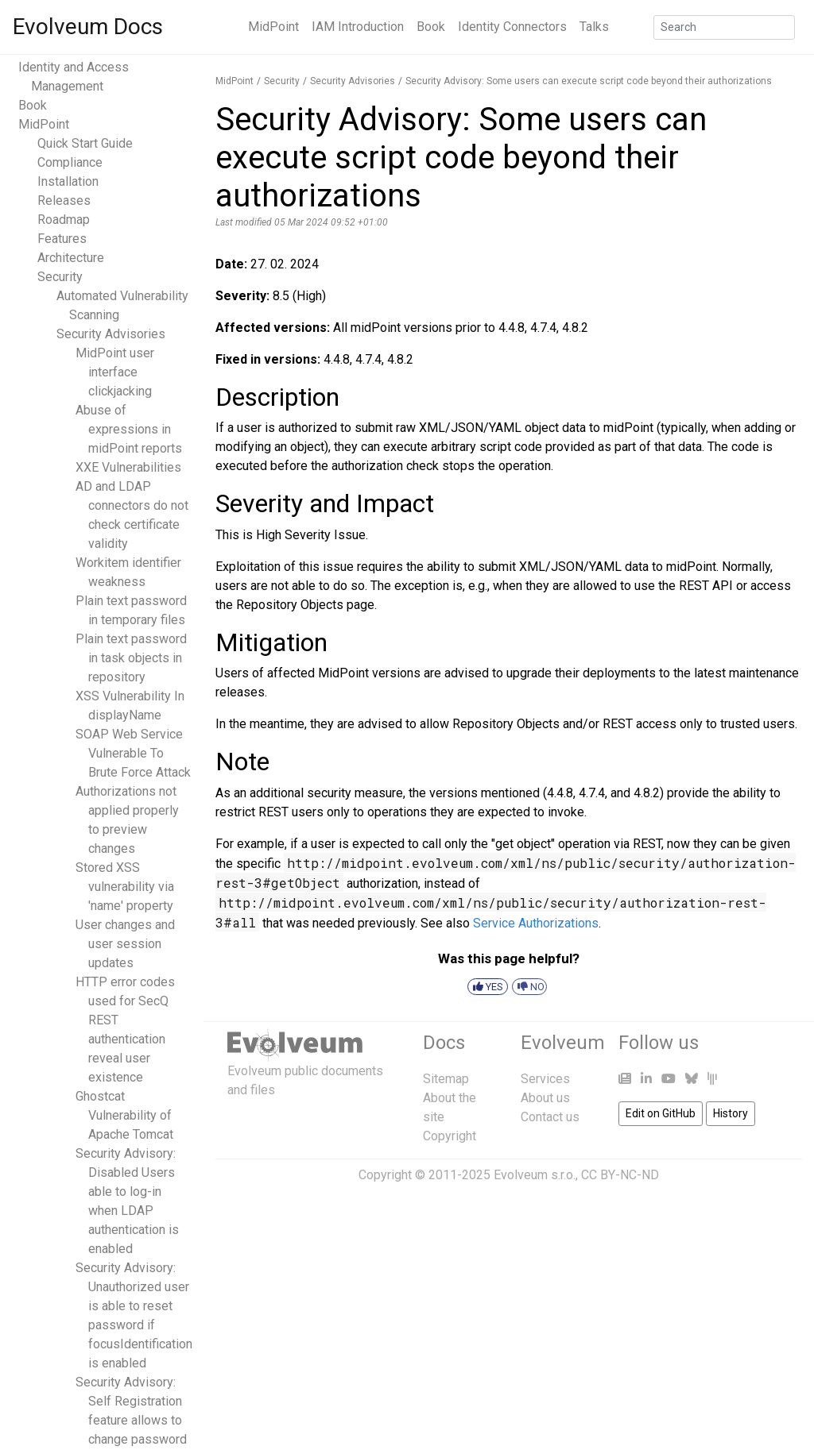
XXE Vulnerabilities (128, 467)
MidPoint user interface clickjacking (115, 372)
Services (545, 1078)
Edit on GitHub (661, 1113)
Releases (64, 200)
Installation (68, 181)
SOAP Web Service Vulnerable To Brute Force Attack (133, 753)
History (730, 1113)
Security (60, 276)
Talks (594, 26)
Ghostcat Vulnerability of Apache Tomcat (124, 1115)
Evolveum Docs (88, 26)
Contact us (550, 1116)
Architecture (70, 257)
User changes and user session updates (125, 943)
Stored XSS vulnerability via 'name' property (125, 886)
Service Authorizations (536, 923)
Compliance (70, 162)
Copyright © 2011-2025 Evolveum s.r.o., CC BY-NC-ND (509, 1174)
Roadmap (63, 219)
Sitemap (446, 1078)
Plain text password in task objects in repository (131, 658)
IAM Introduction (358, 26)
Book (431, 26)
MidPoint (273, 26)
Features (62, 238)
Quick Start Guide (85, 143)
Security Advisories (110, 333)
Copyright (449, 1135)
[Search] (724, 27)
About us (545, 1097)
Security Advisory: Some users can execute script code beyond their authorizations (588, 81)
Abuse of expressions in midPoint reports (129, 429)
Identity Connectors (512, 26)
